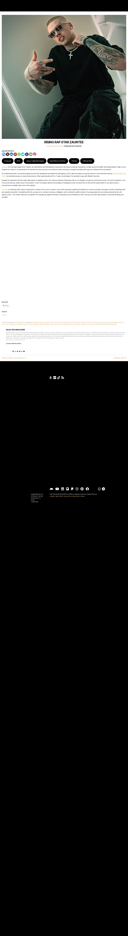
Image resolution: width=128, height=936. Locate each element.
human (6, 324)
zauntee (96, 324)
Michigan (26, 324)
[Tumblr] (27, 154)
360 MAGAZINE (112, 324)
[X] (7, 154)
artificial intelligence (64, 322)
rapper (52, 324)
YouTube (91, 324)
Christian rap (89, 322)
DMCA (61, 496)
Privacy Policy (75, 496)
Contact (82, 496)
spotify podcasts (67, 324)
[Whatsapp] (19, 154)
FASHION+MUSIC (57, 146)
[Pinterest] (15, 154)
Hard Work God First (57, 161)
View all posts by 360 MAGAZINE (15, 339)
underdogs (84, 324)
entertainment (106, 322)
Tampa (75, 324)
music (30, 324)
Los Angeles (19, 324)
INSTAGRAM (12, 324)
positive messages (45, 324)
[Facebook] (3, 154)
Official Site (87, 161)
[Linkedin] (11, 154)
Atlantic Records (75, 322)
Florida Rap (114, 322)
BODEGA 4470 (120, 358)
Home (48, 146)
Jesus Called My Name (35, 161)
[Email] (30, 154)
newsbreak (36, 324)
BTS (18, 161)
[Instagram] (34, 154)
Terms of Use (67, 496)
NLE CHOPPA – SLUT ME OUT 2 (14, 358)
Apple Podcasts (54, 322)
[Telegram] (23, 154)
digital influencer (97, 322)
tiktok (78, 324)
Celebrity (82, 322)
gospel (119, 322)
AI (42, 322)
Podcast (7, 161)
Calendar (52, 496)
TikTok (74, 161)
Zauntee (5, 167)
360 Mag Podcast (37, 322)
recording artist (58, 324)
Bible (57, 496)
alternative (47, 322)
